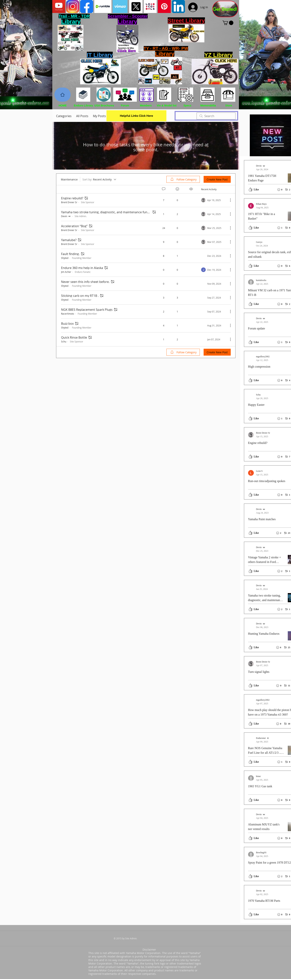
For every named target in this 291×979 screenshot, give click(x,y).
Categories (64, 116)
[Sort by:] (99, 179)
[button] (227, 23)
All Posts (82, 116)
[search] (216, 116)
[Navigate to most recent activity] (213, 200)
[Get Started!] (225, 9)
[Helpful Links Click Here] (136, 115)
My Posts (99, 116)
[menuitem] (183, 179)
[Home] (62, 95)
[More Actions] (228, 200)
